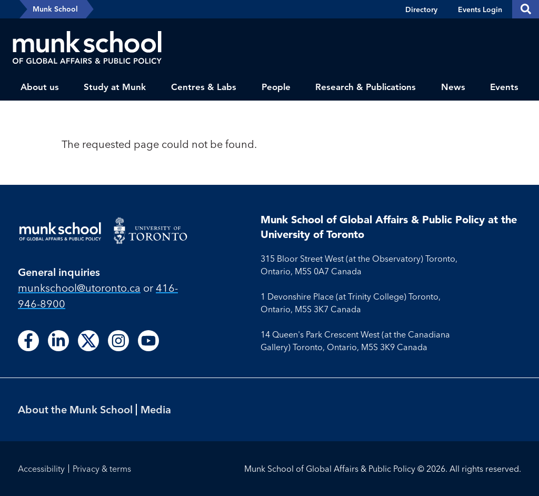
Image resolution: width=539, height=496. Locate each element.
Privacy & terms (102, 468)
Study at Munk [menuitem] (115, 87)
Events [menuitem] (504, 87)
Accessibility (41, 468)
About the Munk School (75, 409)
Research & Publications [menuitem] (365, 87)
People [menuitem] (276, 87)
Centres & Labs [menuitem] (203, 87)
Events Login (480, 9)
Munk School (55, 9)
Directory (421, 9)
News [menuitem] (453, 87)
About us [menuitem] (40, 87)
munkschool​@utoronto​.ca (79, 287)
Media (156, 409)
